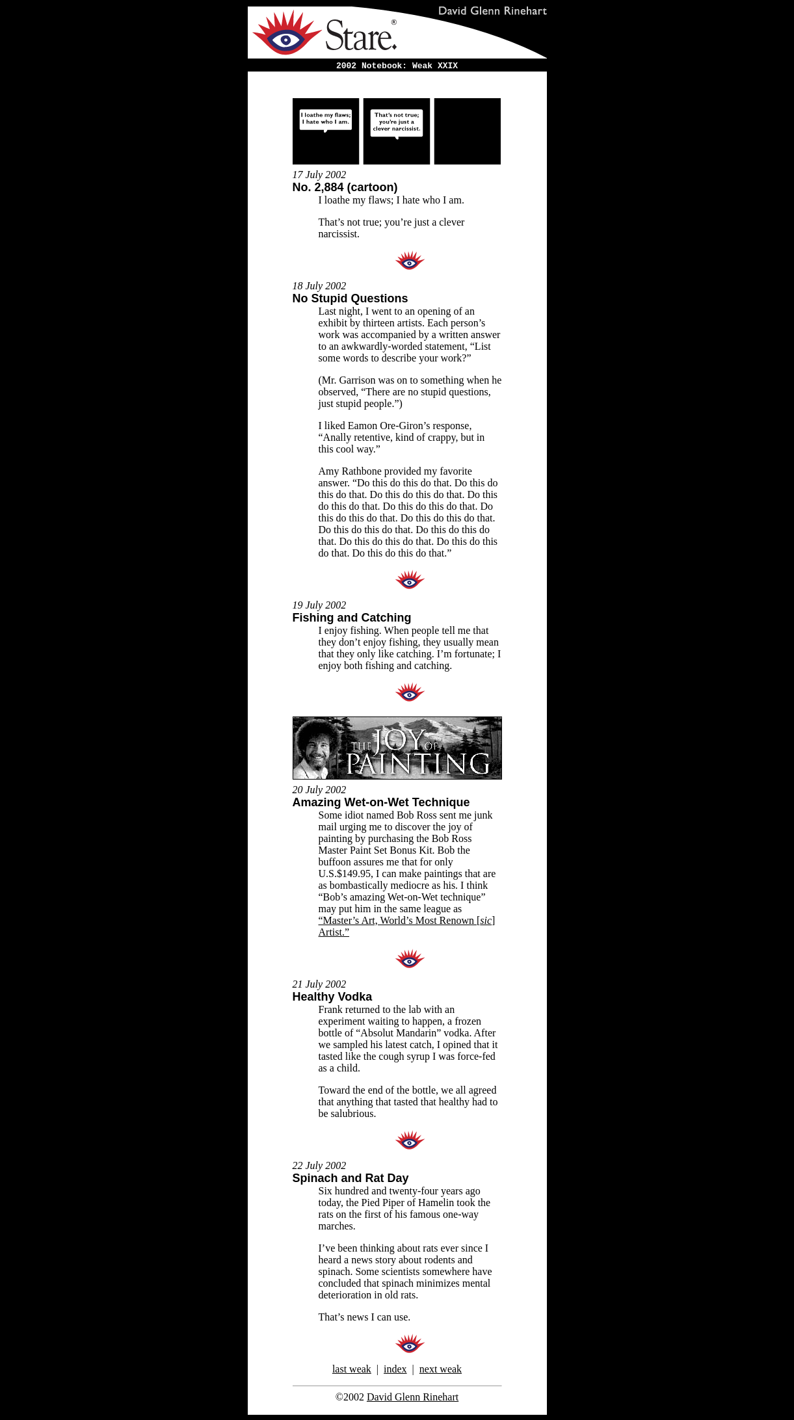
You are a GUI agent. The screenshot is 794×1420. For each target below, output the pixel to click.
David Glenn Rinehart (412, 1396)
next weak (440, 1368)
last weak (351, 1368)
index (395, 1368)
